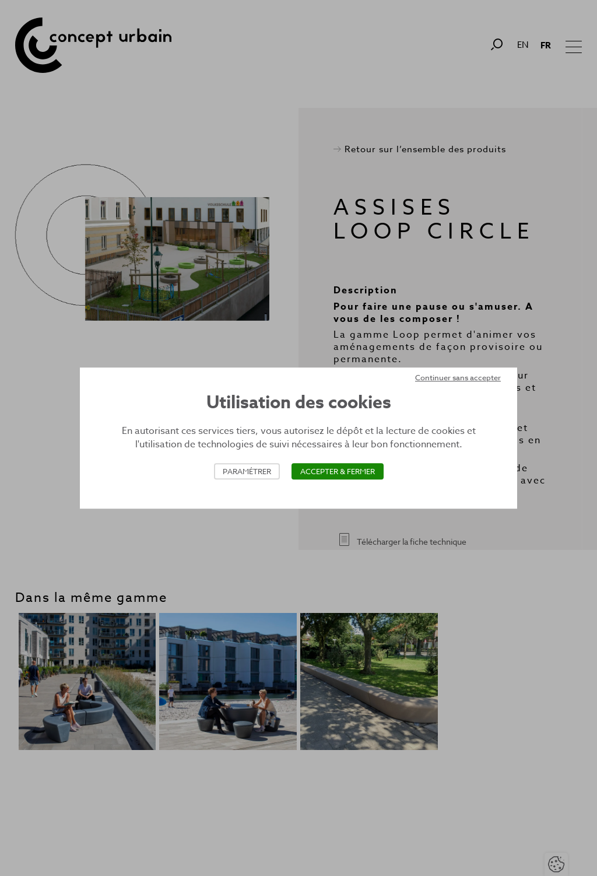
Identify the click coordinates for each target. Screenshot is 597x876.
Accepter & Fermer (337, 471)
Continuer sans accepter (458, 377)
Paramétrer (247, 471)
